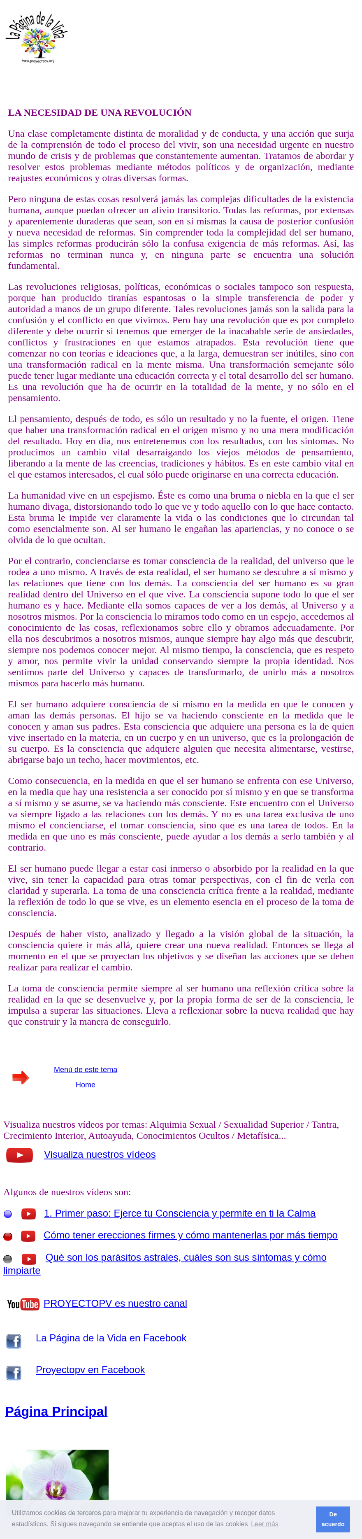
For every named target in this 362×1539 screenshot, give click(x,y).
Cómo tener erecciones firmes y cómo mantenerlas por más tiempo (191, 1235)
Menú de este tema (85, 1070)
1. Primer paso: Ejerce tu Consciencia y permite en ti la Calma (180, 1213)
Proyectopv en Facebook (90, 1369)
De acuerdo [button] (333, 1519)
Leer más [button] (264, 1523)
